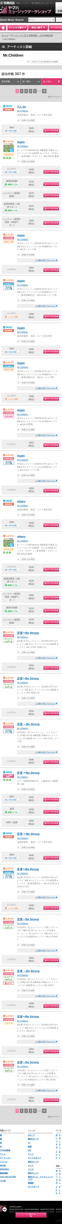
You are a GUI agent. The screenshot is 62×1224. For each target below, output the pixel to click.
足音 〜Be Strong (28, 772)
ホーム (5, 35)
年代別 (3, 1165)
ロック (30, 1165)
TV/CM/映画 (5, 1150)
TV (29, 1143)
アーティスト (5, 1158)
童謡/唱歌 (4, 1173)
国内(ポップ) (33, 1139)
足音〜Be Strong (28, 633)
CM (29, 1150)
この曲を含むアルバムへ (45, 260)
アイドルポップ (34, 1158)
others (21, 501)
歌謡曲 (30, 1183)
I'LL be (21, 106)
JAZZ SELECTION (8, 1177)
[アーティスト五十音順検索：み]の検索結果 (32, 35)
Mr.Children (22, 111)
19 (44, 91)
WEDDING (4, 1169)
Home (3, 27)
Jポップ (31, 1135)
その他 (3, 1181)
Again (21, 142)
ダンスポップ (33, 1187)
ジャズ (30, 1169)
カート (31, 1215)
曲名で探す (38, 27)
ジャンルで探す (17, 27)
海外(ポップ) (33, 1162)
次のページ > (54, 96)
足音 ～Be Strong (28, 724)
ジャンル (3, 1162)
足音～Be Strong (28, 919)
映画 (30, 1146)
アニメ (3, 1154)
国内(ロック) (33, 1173)
